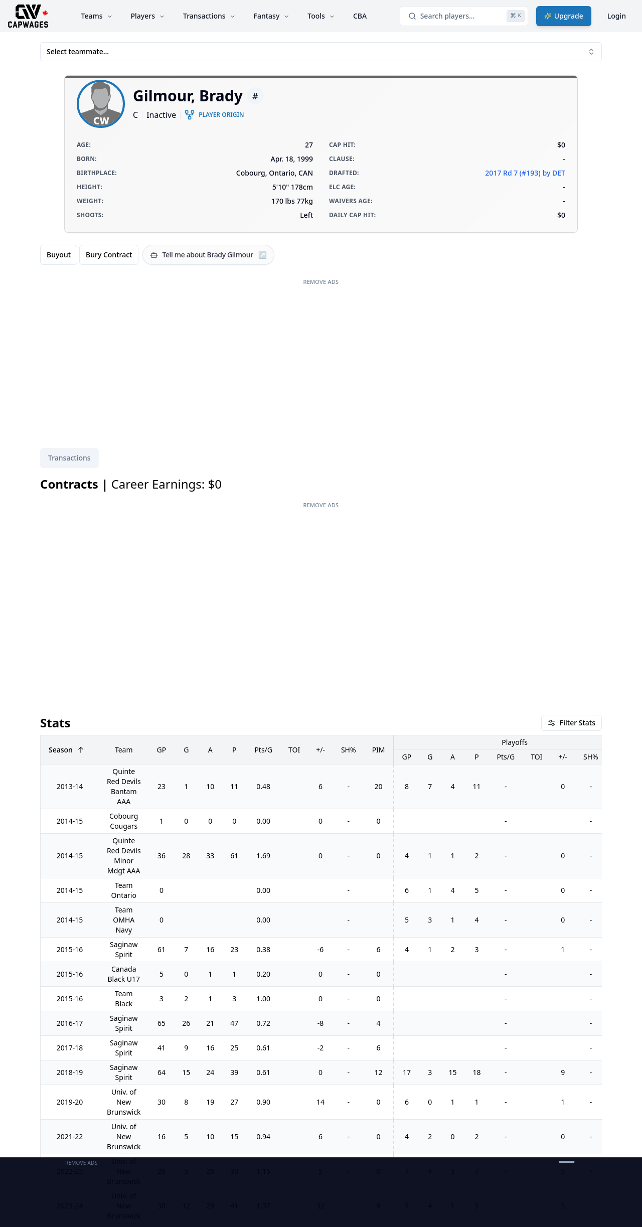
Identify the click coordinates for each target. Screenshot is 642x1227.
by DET (554, 173)
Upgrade (563, 16)
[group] (89, 255)
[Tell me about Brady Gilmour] (208, 255)
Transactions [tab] (69, 458)
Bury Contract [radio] (109, 254)
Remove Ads (321, 281)
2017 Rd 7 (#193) (512, 173)
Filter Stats (571, 722)
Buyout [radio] (59, 254)
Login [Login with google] (616, 16)
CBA (360, 16)
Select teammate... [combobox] (321, 51)
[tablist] (69, 458)
